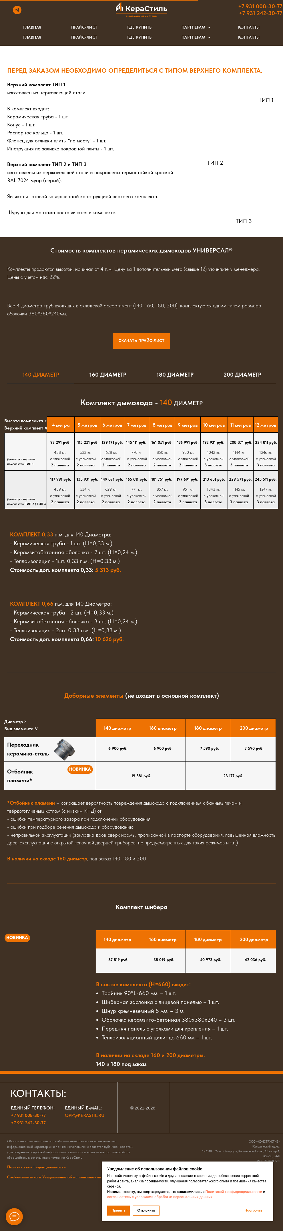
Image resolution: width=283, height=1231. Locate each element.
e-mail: (94, 1108)
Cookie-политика (68, 1177)
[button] (223, 28)
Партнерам (194, 37)
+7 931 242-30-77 (28, 1122)
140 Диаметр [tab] (41, 374)
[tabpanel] (141, 397)
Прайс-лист (84, 37)
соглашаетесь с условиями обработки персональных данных (159, 1197)
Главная (32, 37)
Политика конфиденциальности (36, 1167)
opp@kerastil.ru (84, 1115)
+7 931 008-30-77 (28, 1115)
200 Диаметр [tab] (242, 374)
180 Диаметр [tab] (175, 374)
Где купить (139, 37)
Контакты (249, 37)
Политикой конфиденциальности (234, 1192)
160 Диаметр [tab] (107, 374)
